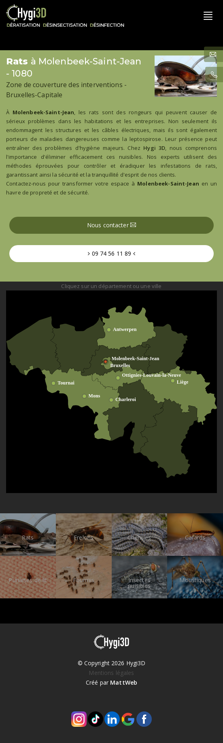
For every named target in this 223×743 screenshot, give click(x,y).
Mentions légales (111, 673)
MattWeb (123, 682)
